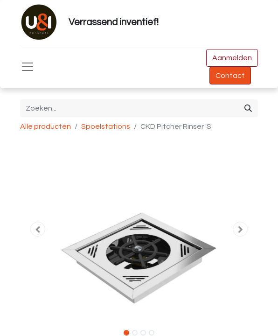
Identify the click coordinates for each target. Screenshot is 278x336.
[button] (38, 229)
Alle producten (45, 126)
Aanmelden (232, 58)
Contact (230, 75)
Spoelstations (105, 126)
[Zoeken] (248, 108)
